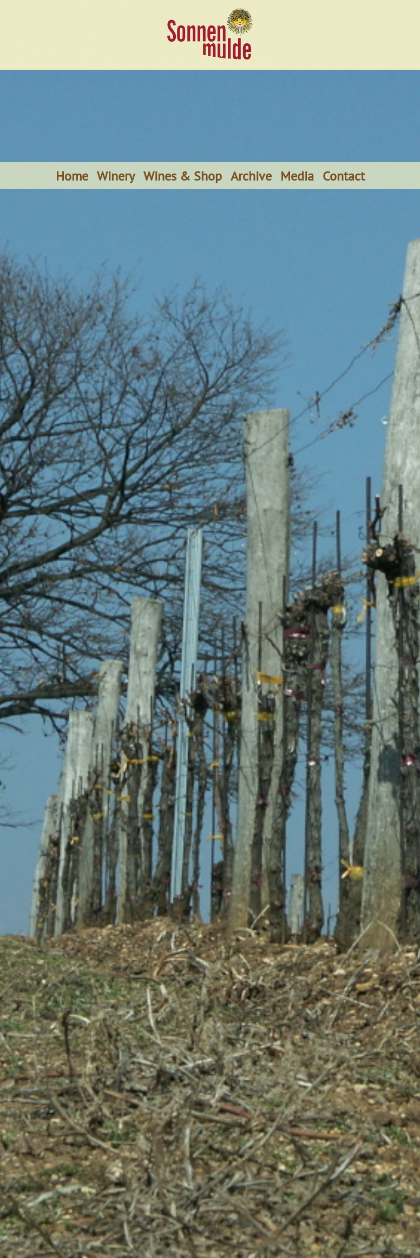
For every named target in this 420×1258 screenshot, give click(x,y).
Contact (344, 176)
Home (72, 176)
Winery (116, 176)
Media (297, 176)
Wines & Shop (182, 176)
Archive (251, 176)
